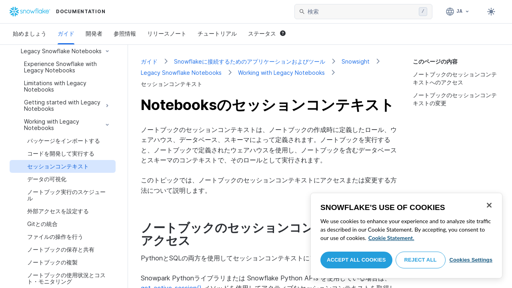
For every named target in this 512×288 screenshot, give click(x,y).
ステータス (267, 33)
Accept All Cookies (356, 260)
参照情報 (125, 33)
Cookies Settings (470, 260)
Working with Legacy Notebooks (281, 72)
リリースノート (166, 33)
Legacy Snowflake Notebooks (181, 72)
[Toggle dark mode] (491, 12)
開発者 (94, 33)
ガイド (66, 33)
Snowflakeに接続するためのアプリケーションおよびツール (249, 61)
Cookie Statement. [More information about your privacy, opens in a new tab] (391, 237)
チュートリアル (217, 33)
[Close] (489, 205)
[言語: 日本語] (458, 12)
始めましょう (29, 33)
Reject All (420, 260)
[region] (406, 235)
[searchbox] (362, 11)
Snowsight (356, 61)
